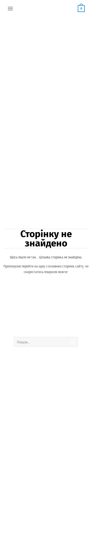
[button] (10, 8)
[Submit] (72, 342)
